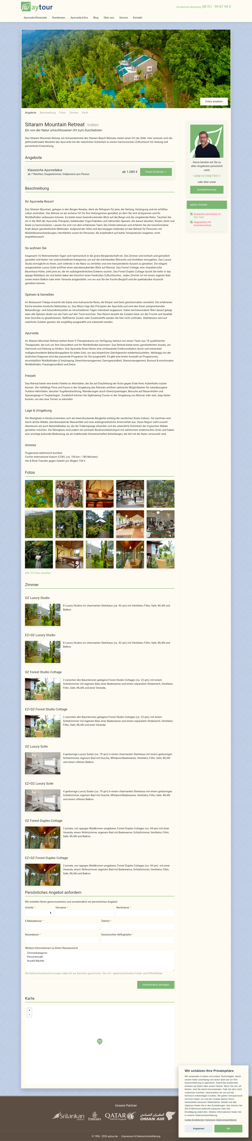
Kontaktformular (206, 189)
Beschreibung (48, 112)
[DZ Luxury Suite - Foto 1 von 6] (42, 763)
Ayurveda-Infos (79, 17)
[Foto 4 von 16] (130, 493)
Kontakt (137, 17)
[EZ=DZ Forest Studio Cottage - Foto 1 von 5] (42, 725)
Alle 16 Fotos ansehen (38, 573)
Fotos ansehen (214, 101)
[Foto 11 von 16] (39, 554)
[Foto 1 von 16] (39, 493)
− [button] (29, 1014)
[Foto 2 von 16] (69, 493)
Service (123, 17)
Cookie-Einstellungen (194, 1120)
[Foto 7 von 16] (69, 524)
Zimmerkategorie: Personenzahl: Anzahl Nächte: (99, 961)
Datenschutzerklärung (226, 1120)
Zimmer (73, 112)
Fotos (62, 112)
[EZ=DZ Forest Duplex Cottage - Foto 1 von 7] (42, 874)
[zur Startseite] (36, 6)
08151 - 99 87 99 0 (216, 7)
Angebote (30, 112)
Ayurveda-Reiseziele (35, 17)
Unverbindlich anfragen (155, 984)
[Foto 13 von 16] (100, 554)
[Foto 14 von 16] (130, 554)
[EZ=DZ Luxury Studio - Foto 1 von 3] (42, 651)
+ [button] (29, 1010)
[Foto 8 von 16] (100, 524)
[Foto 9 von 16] (130, 524)
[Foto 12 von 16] (69, 554)
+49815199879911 (207, 176)
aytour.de (113, 1136)
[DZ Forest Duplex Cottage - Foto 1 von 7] (42, 837)
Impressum (210, 1120)
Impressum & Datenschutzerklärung (140, 1136)
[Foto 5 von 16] (160, 493)
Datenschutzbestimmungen (45, 973)
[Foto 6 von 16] (39, 524)
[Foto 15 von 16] (160, 554)
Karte (85, 112)
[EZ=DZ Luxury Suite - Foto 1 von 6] (42, 800)
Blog (96, 17)
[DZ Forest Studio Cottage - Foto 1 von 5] (42, 688)
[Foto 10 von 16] (160, 524)
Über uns (109, 17)
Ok (228, 1128)
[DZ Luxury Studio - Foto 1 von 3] (42, 614)
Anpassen (198, 1128)
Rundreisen (58, 17)
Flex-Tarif (199, 217)
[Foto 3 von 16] (100, 493)
